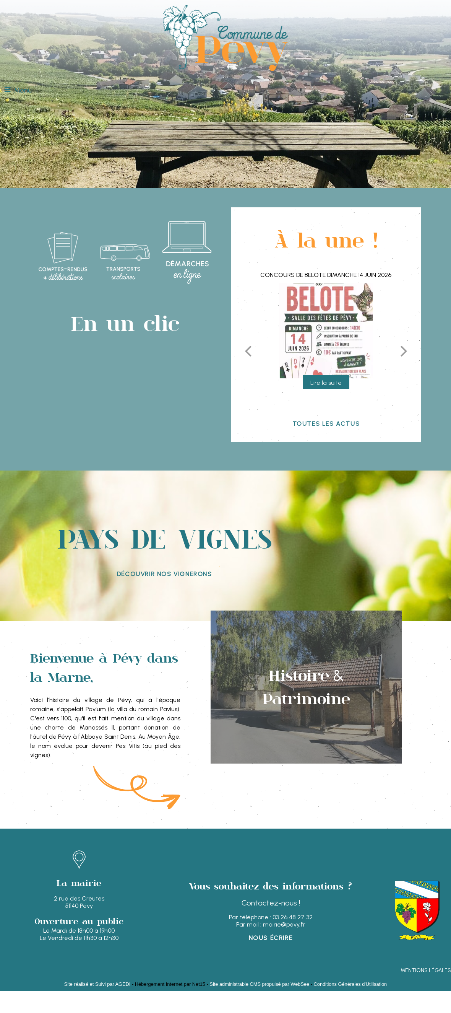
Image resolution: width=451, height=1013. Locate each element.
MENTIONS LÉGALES (426, 970)
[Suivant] (404, 350)
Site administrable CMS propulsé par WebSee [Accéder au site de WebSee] (259, 984)
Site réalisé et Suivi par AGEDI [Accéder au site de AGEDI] (97, 984)
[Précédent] (248, 350)
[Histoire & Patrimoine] (306, 687)
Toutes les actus (326, 423)
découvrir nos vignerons (164, 574)
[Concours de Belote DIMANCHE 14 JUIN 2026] (326, 330)
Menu (23, 90)
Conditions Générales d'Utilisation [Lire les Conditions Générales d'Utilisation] (350, 984)
